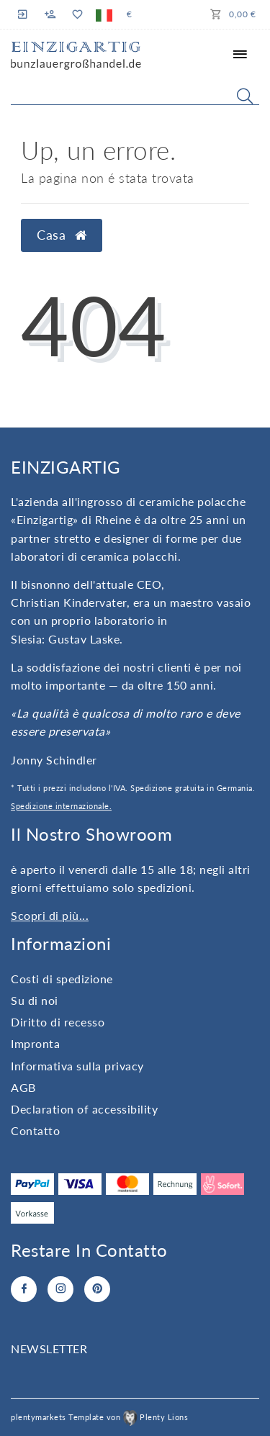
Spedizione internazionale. (61, 805)
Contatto (35, 1130)
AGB (23, 1087)
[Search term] (135, 93)
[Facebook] (24, 1289)
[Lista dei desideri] (77, 14)
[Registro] (24, 14)
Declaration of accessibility (84, 1109)
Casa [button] (61, 235)
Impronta (35, 1043)
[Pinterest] (97, 1289)
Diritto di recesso (57, 1022)
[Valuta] (129, 14)
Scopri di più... (50, 915)
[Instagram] (60, 1289)
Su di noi (34, 1000)
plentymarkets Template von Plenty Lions (99, 1417)
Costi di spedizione (62, 978)
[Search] (244, 95)
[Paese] (104, 14)
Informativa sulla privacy (77, 1066)
